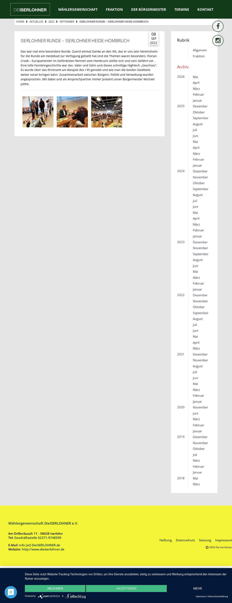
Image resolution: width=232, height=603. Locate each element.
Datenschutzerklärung (218, 596)
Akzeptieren (126, 588)
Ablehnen (55, 588)
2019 (181, 437)
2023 (181, 242)
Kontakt (205, 9)
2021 (181, 354)
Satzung (205, 540)
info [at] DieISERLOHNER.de (39, 545)
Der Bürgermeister (148, 9)
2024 (181, 171)
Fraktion (114, 9)
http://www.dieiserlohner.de (43, 549)
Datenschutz (185, 540)
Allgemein (200, 50)
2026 (181, 76)
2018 (181, 478)
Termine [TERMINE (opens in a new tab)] (181, 9)
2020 (181, 407)
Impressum (223, 540)
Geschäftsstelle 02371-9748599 (37, 538)
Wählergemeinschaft (78, 9)
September (66, 21)
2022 (51, 21)
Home (20, 21)
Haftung (166, 540)
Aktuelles (36, 21)
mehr (197, 588)
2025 (181, 106)
